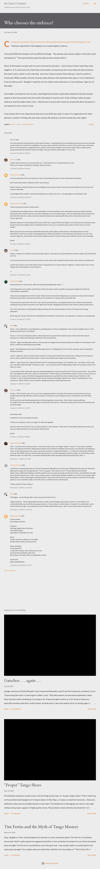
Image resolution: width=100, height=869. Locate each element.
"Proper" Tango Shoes (22, 785)
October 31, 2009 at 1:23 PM (20, 408)
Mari (11, 325)
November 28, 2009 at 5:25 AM (21, 565)
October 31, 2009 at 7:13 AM (20, 319)
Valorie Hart (14, 281)
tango (18, 124)
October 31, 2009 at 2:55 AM (20, 275)
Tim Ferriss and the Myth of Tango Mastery (41, 826)
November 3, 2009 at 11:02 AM (21, 488)
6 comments (15, 855)
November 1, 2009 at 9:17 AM (20, 459)
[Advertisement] (50, 592)
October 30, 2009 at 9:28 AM (20, 168)
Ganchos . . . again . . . (23, 680)
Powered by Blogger (50, 863)
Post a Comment (9, 570)
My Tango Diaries (15, 3)
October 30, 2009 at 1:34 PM (20, 244)
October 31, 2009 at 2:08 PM (20, 437)
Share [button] (91, 124)
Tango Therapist (15, 443)
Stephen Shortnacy (16, 203)
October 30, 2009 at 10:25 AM (20, 197)
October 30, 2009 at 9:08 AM (20, 153)
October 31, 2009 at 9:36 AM (20, 384)
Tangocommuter (15, 465)
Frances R (13, 159)
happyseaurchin (15, 516)
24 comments (15, 813)
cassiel (12, 250)
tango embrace (28, 124)
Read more (92, 709)
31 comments (15, 709)
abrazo (13, 124)
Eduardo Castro (15, 175)
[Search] (86, 3)
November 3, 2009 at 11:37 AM (21, 509)
